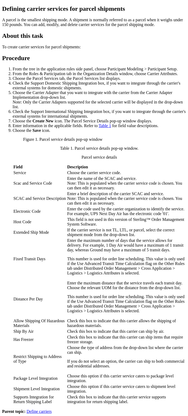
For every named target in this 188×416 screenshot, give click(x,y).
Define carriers (39, 411)
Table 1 (105, 125)
